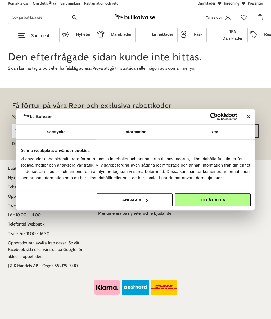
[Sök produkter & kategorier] (39, 17)
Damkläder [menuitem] (121, 34)
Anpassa (134, 199)
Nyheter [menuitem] (83, 34)
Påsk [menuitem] (198, 34)
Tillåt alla (212, 199)
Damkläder (206, 3)
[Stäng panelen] (249, 116)
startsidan (129, 68)
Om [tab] (214, 131)
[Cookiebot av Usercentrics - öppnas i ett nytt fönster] (214, 116)
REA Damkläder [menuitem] (232, 35)
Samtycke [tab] (56, 131)
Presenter (255, 3)
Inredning (231, 3)
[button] (33, 36)
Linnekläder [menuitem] (162, 34)
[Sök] (74, 17)
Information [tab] (135, 131)
